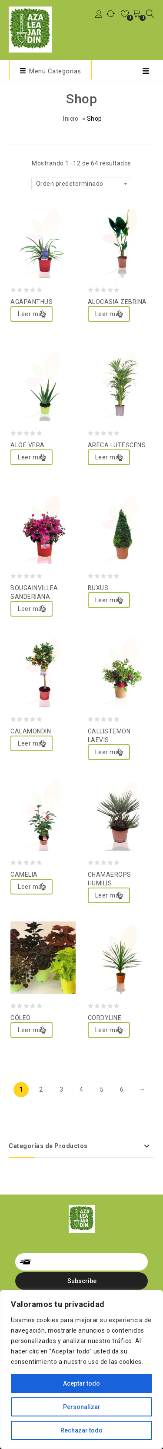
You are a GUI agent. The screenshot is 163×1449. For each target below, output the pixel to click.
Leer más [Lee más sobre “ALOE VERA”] (31, 457)
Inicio (70, 118)
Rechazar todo (81, 1430)
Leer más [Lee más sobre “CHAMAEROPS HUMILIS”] (109, 895)
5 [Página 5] (102, 1089)
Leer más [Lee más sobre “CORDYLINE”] (109, 1030)
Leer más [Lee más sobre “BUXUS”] (109, 600)
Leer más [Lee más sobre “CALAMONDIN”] (31, 743)
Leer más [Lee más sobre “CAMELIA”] (31, 886)
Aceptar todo (81, 1383)
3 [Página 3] (61, 1089)
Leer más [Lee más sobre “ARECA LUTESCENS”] (109, 457)
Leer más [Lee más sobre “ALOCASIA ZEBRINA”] (109, 313)
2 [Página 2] (41, 1089)
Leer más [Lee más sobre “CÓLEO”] (31, 1030)
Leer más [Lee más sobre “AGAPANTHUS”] (31, 313)
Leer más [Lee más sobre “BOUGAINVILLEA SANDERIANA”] (31, 608)
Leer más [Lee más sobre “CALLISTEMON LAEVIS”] (109, 752)
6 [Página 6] (122, 1089)
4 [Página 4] (81, 1089)
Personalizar (81, 1406)
